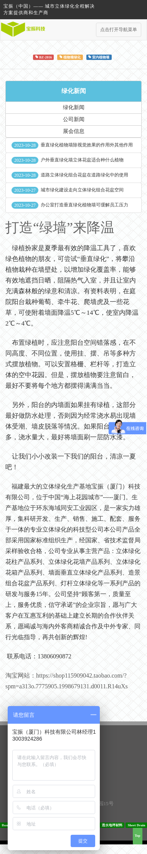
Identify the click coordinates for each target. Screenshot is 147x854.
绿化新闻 (73, 91)
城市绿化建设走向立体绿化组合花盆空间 (82, 190)
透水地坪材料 (112, 825)
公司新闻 (73, 119)
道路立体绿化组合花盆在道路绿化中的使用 (84, 175)
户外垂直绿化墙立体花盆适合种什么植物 (82, 160)
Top (137, 835)
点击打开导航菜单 (118, 29)
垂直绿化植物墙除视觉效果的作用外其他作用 (87, 145)
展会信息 (73, 131)
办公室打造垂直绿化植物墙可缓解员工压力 (84, 205)
